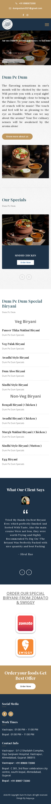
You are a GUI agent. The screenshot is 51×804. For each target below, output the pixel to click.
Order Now (25, 262)
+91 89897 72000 (20, 781)
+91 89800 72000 (25, 763)
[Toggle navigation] (47, 24)
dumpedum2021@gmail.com (25, 8)
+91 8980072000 (25, 3)
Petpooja (30, 798)
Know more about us (17, 136)
